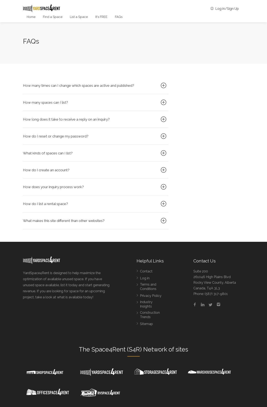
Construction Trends (150, 315)
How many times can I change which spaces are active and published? (95, 85)
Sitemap (146, 324)
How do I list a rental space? (95, 204)
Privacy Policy (150, 296)
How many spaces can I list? (95, 102)
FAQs (118, 17)
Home (31, 17)
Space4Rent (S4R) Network (129, 349)
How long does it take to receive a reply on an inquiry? (95, 119)
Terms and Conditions (148, 286)
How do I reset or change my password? (95, 136)
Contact (146, 271)
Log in (145, 278)
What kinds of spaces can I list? (95, 153)
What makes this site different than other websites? (95, 220)
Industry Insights (146, 304)
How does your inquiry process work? (95, 187)
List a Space (79, 17)
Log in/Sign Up (224, 9)
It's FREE (101, 17)
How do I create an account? (95, 170)
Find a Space (52, 17)
